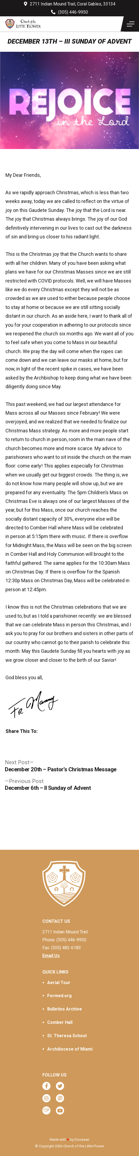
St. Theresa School (67, 1035)
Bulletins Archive (64, 1009)
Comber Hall (59, 1022)
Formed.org (59, 995)
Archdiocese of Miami (70, 1049)
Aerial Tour (58, 982)
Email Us (51, 955)
